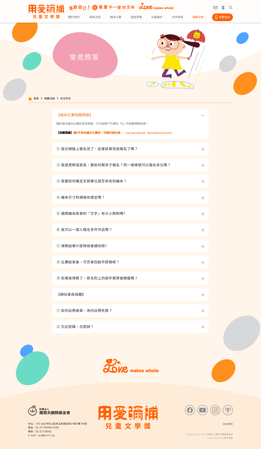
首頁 (36, 98)
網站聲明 (228, 424)
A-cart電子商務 (225, 438)
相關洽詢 (49, 98)
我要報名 (224, 17)
